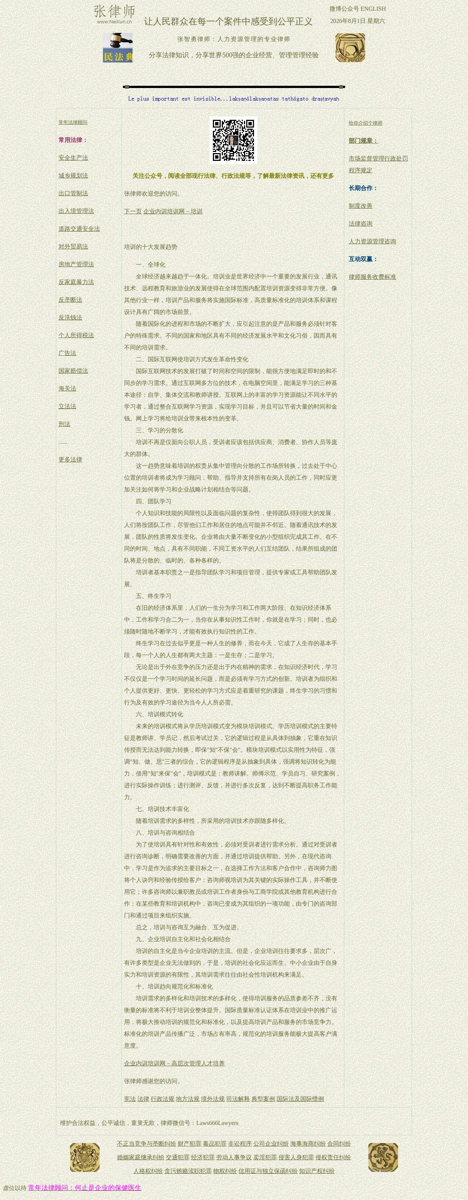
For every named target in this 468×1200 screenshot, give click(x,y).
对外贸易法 (73, 246)
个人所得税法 (76, 335)
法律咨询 (360, 223)
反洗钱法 (70, 317)
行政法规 (162, 1099)
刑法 (64, 424)
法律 (143, 1099)
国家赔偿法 (73, 371)
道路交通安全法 (79, 229)
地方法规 (188, 1099)
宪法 (130, 1099)
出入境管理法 (76, 211)
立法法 (67, 406)
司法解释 (238, 1099)
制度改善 (360, 206)
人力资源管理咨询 (372, 241)
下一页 (133, 211)
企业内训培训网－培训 (173, 211)
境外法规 (213, 1099)
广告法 (67, 353)
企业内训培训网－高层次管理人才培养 (174, 1063)
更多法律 (70, 459)
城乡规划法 (73, 175)
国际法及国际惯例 (300, 1099)
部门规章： (363, 141)
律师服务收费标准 (372, 277)
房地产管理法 (76, 264)
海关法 (67, 388)
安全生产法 (73, 158)
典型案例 (263, 1099)
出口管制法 (73, 193)
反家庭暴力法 (76, 282)
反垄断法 (70, 300)
